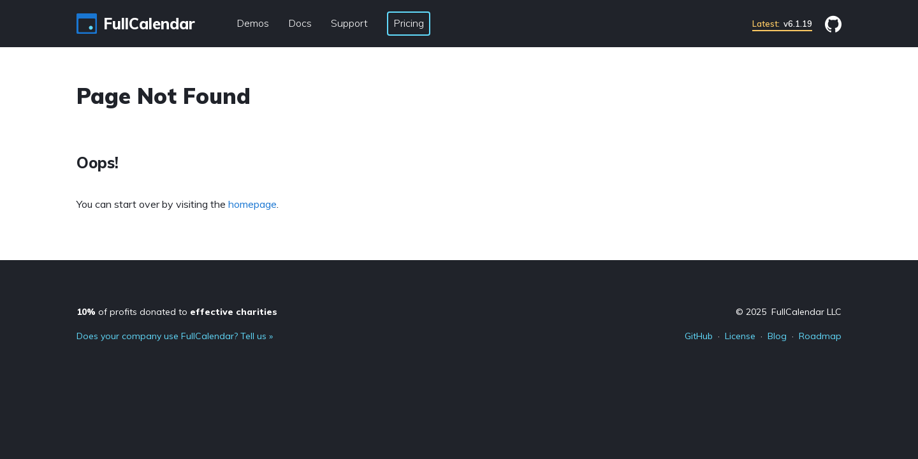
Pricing (408, 23)
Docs (300, 23)
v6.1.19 (782, 23)
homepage (252, 204)
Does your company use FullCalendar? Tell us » (174, 336)
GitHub (699, 336)
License (740, 336)
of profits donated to (176, 311)
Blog (777, 336)
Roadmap (820, 336)
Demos (253, 23)
